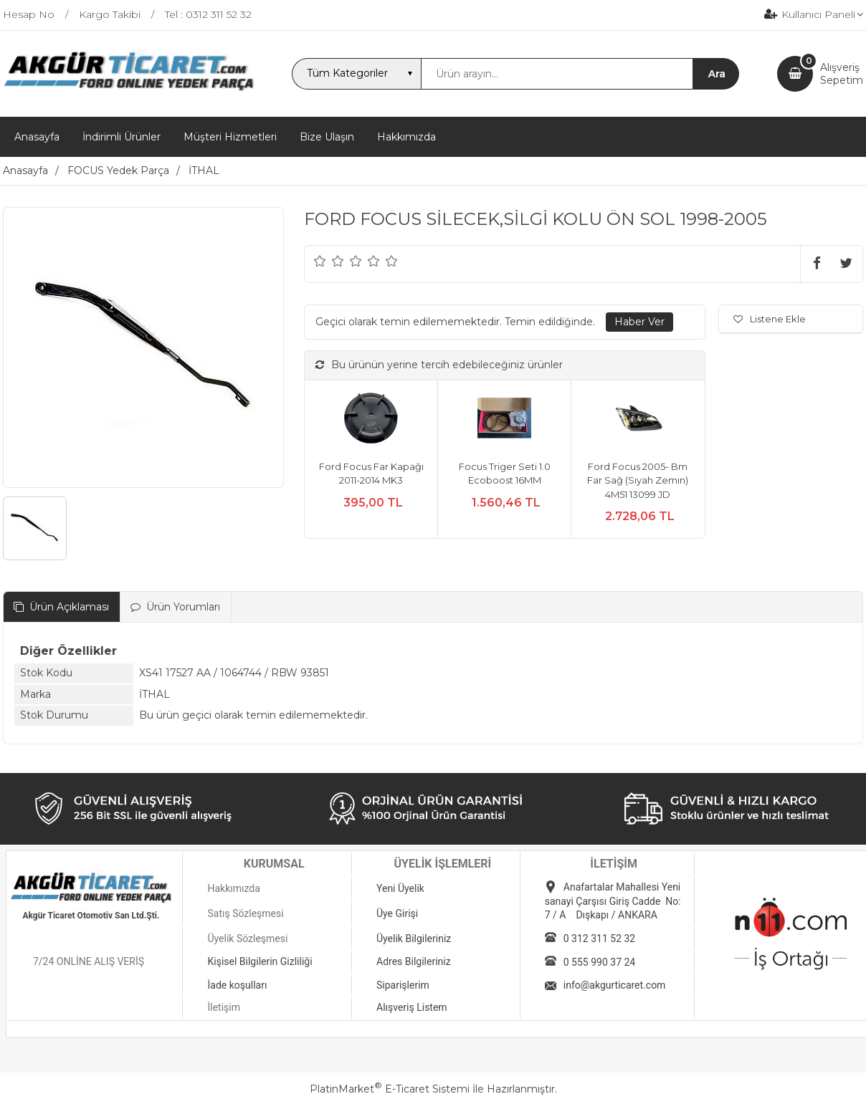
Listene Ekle (769, 319)
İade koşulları (237, 985)
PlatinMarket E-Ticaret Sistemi (390, 1089)
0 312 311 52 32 (599, 938)
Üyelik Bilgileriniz (413, 938)
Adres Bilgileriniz (413, 961)
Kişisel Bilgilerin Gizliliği (259, 961)
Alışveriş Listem (411, 1007)
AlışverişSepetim (841, 74)
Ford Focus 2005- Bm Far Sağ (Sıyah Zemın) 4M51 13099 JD (637, 480)
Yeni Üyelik (400, 888)
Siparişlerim (402, 985)
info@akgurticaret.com (614, 985)
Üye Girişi (397, 913)
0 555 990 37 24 (599, 962)
